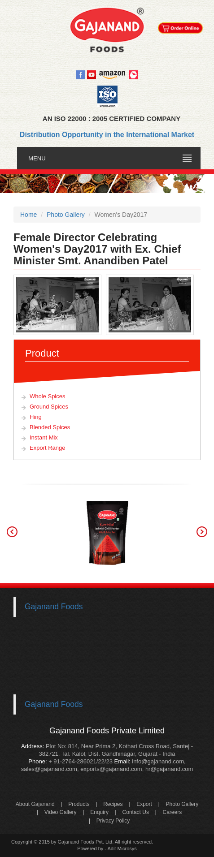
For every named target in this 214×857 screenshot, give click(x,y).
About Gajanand (35, 804)
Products (78, 804)
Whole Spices (47, 396)
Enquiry (99, 812)
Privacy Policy (113, 821)
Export (144, 804)
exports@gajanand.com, (112, 769)
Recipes (112, 804)
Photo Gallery (182, 804)
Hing (36, 416)
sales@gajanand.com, (50, 769)
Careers (172, 812)
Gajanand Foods (54, 606)
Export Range (48, 447)
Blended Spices (50, 427)
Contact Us (135, 812)
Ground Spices (49, 406)
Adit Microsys (121, 848)
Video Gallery (60, 812)
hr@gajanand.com (169, 769)
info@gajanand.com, (158, 761)
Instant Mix (44, 437)
